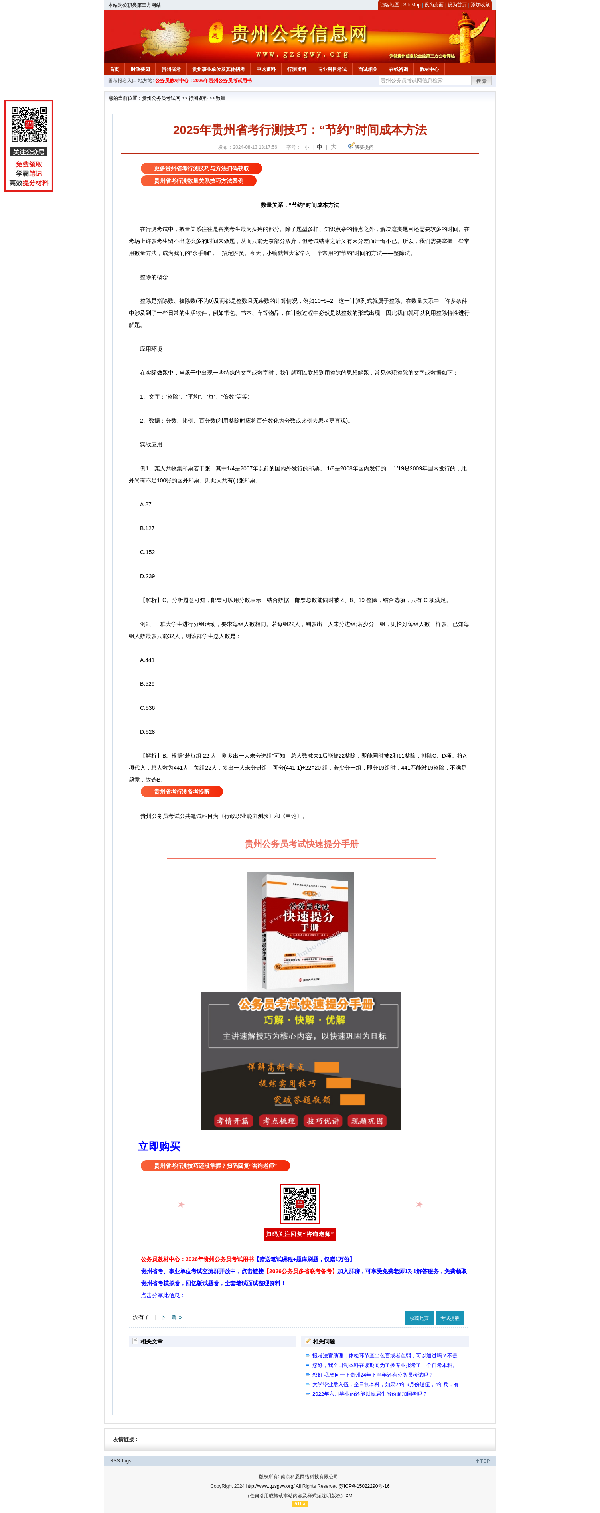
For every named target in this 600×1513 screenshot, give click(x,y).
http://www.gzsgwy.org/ (270, 1486)
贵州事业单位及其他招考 (218, 69)
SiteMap (412, 5)
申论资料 (266, 69)
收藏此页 (419, 1318)
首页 (114, 69)
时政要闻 (140, 69)
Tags (126, 1461)
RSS (115, 1461)
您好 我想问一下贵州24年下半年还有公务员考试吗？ (373, 1375)
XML (350, 1496)
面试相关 (367, 69)
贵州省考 (171, 69)
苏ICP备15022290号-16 (364, 1486)
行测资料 (296, 69)
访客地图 (389, 5)
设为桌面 (434, 5)
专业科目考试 (332, 69)
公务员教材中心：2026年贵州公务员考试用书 (203, 80)
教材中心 (429, 69)
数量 (220, 98)
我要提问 (364, 147)
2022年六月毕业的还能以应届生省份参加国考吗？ (370, 1394)
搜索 (482, 81)
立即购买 (159, 1146)
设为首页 (457, 5)
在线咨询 (398, 69)
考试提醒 (450, 1318)
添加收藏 (480, 5)
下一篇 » (171, 1317)
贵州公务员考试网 (161, 98)
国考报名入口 (122, 80)
